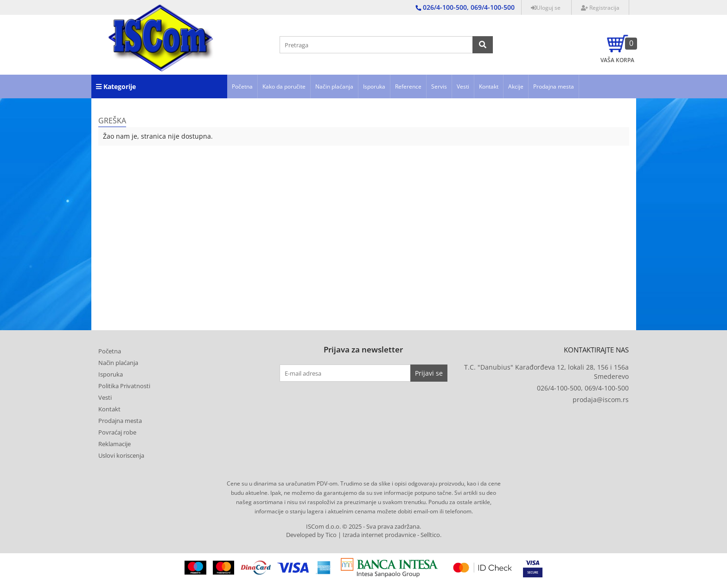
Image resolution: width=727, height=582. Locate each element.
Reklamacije (114, 444)
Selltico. (431, 535)
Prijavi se (429, 373)
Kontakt (488, 86)
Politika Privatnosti (124, 386)
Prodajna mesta (553, 86)
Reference (408, 86)
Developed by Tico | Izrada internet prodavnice (351, 535)
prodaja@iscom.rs (601, 399)
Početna (242, 86)
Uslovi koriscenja (121, 455)
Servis (439, 86)
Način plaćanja (334, 86)
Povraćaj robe (117, 432)
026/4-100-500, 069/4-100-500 (583, 388)
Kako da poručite (284, 86)
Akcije (515, 86)
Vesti (463, 86)
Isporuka (374, 86)
